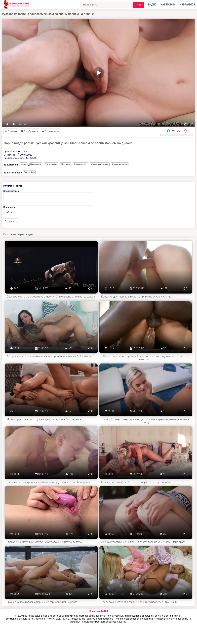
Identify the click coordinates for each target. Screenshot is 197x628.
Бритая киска (51, 164)
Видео (152, 4)
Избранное (187, 4)
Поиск (139, 4)
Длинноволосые (119, 164)
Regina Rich (29, 172)
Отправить (11, 221)
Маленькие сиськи (99, 164)
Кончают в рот (80, 164)
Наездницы (35, 164)
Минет (24, 164)
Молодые (65, 164)
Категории (168, 4)
